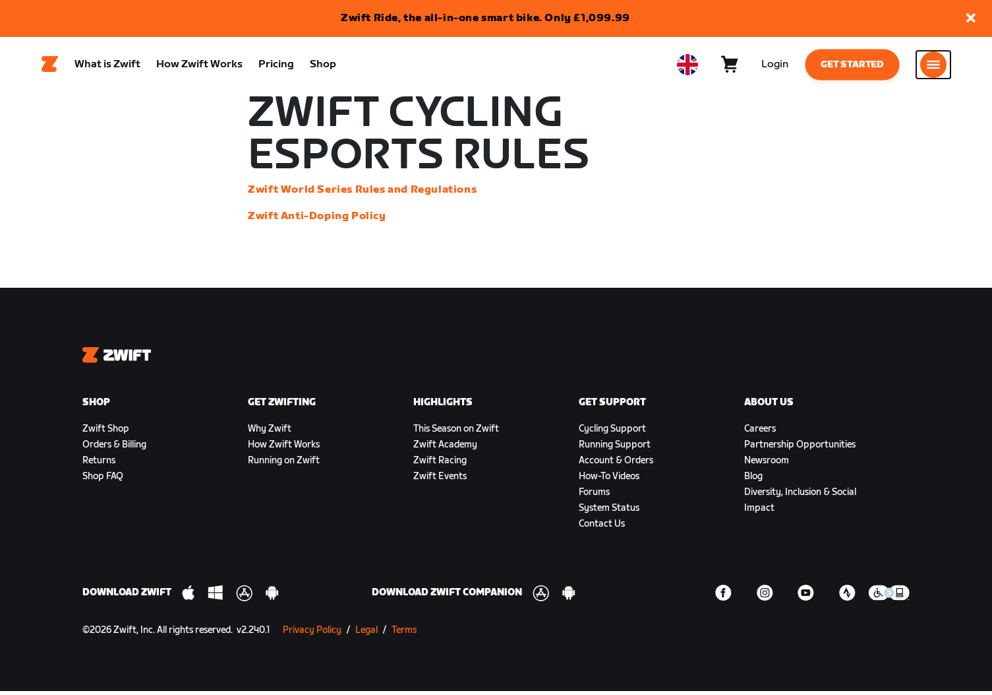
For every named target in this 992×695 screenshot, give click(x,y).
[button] (971, 19)
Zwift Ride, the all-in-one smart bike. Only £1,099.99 (485, 18)
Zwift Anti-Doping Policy (317, 220)
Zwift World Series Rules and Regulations (362, 193)
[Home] (50, 67)
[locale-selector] (687, 66)
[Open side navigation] (933, 67)
